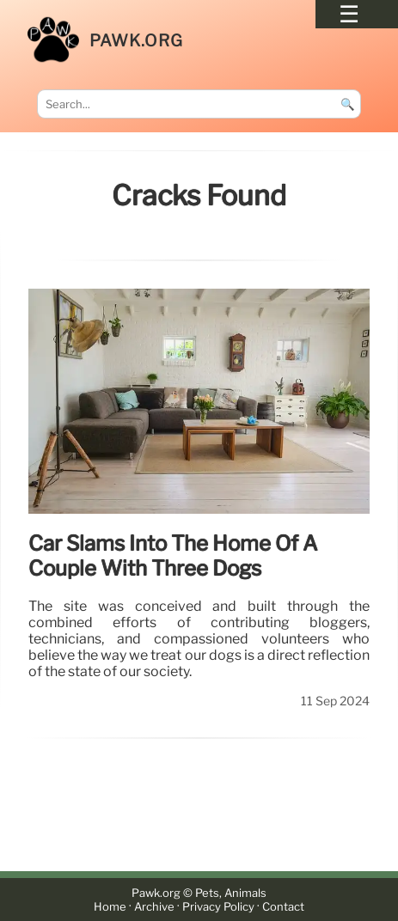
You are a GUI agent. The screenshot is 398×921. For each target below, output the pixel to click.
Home (110, 906)
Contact (283, 906)
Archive (154, 906)
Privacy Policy (218, 906)
